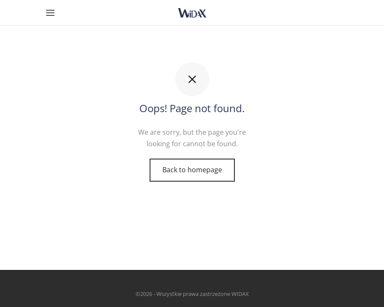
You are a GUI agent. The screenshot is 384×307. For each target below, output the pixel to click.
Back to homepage (192, 169)
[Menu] (50, 12)
